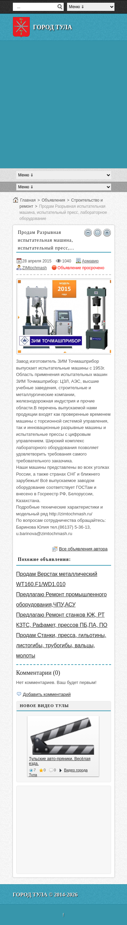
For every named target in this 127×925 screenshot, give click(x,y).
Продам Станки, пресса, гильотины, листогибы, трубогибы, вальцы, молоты (61, 645)
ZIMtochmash (34, 267)
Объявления (53, 200)
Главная (28, 200)
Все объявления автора (83, 548)
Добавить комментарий (47, 694)
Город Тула (52, 27)
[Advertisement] (63, 104)
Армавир (90, 261)
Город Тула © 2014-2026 (45, 894)
